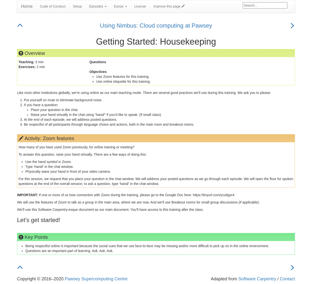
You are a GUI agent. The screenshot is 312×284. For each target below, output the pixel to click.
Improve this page (169, 6)
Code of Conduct (53, 6)
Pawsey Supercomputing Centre (96, 278)
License (140, 6)
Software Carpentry (257, 278)
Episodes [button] (98, 6)
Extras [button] (120, 6)
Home (27, 6)
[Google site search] (265, 5)
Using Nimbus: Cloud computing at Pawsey (156, 25)
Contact (287, 278)
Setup (77, 6)
